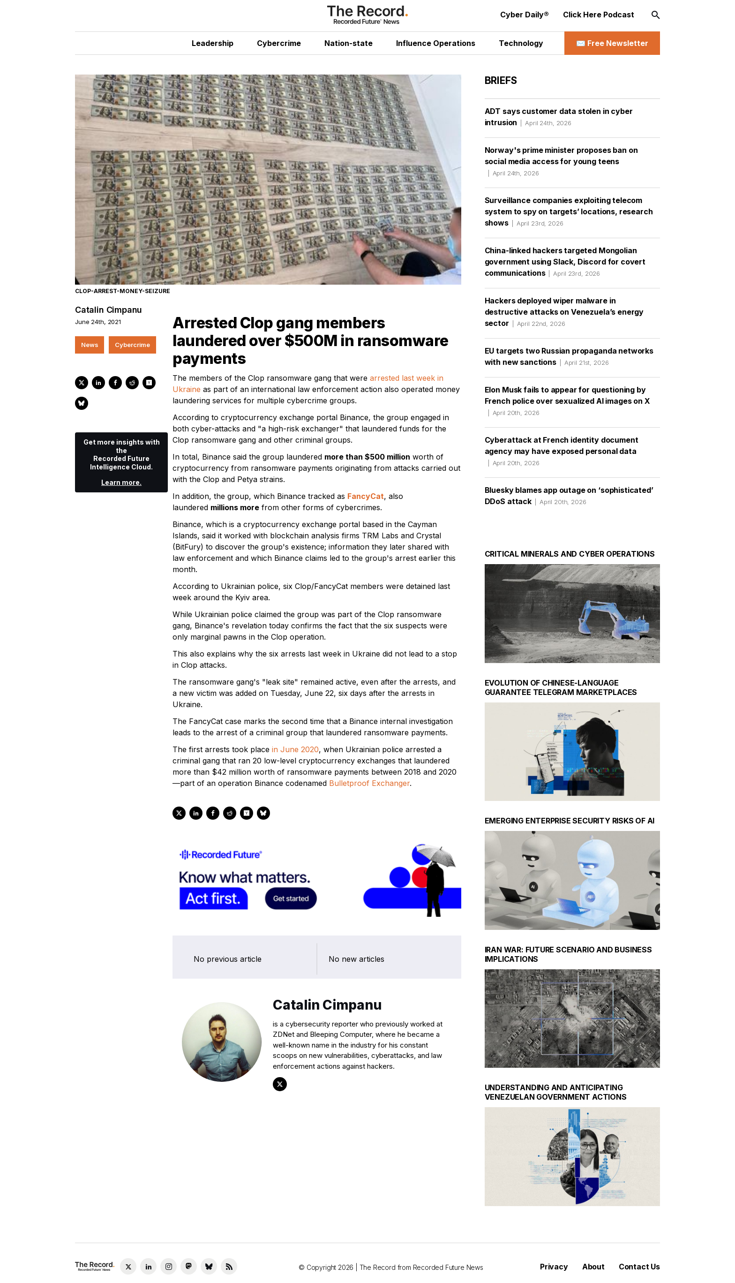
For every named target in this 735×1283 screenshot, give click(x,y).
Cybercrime (132, 344)
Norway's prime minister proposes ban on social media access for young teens (561, 161)
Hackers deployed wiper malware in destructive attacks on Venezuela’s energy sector (564, 312)
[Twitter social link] (128, 1266)
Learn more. (121, 483)
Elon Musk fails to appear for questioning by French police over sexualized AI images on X (567, 401)
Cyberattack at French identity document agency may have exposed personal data (561, 451)
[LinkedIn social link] (148, 1266)
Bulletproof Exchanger (369, 783)
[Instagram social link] (168, 1266)
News (89, 344)
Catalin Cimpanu (108, 310)
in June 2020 (295, 750)
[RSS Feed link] (229, 1266)
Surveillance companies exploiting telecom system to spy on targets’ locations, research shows (569, 211)
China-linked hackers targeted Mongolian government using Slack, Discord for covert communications (565, 262)
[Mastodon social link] (188, 1266)
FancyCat (365, 496)
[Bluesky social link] (209, 1266)
